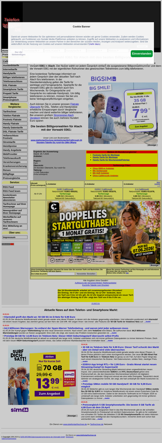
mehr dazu (95, 44)
